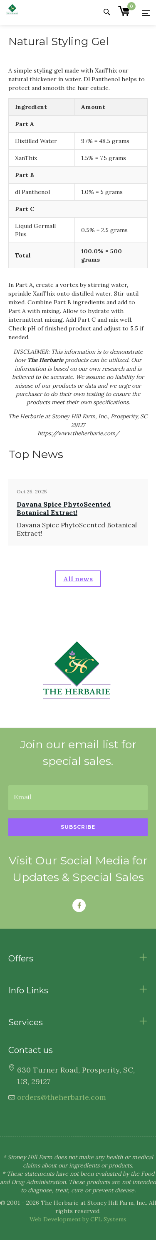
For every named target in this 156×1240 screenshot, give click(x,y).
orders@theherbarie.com (61, 1097)
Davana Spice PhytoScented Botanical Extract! (64, 508)
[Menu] (146, 13)
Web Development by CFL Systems (78, 1219)
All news (78, 579)
